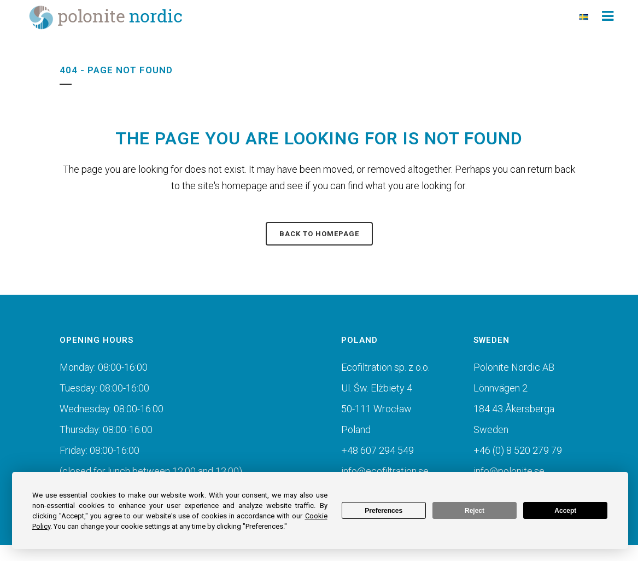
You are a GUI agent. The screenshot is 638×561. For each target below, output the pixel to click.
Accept (565, 511)
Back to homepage (319, 234)
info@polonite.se (509, 471)
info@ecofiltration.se (385, 471)
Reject (474, 511)
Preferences (383, 511)
